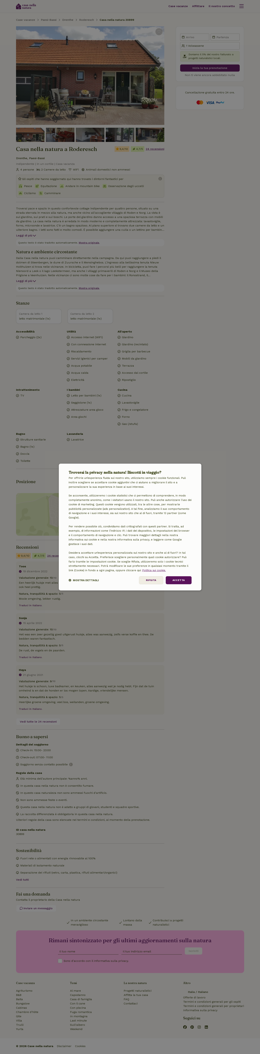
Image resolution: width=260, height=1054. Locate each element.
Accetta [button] (179, 580)
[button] (84, 580)
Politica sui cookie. (154, 570)
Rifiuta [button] (151, 580)
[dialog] (130, 527)
